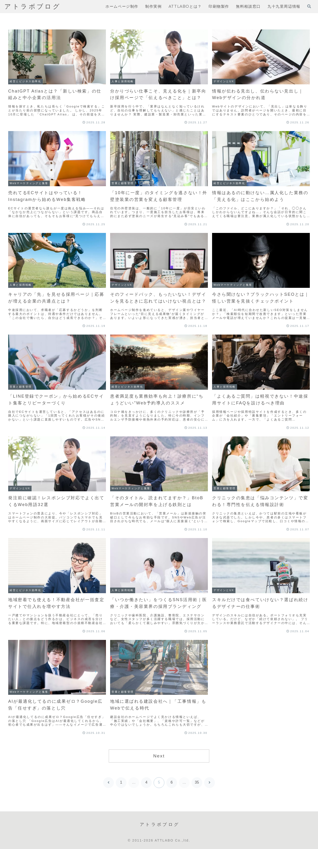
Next (159, 755)
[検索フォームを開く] (309, 6)
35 (197, 782)
